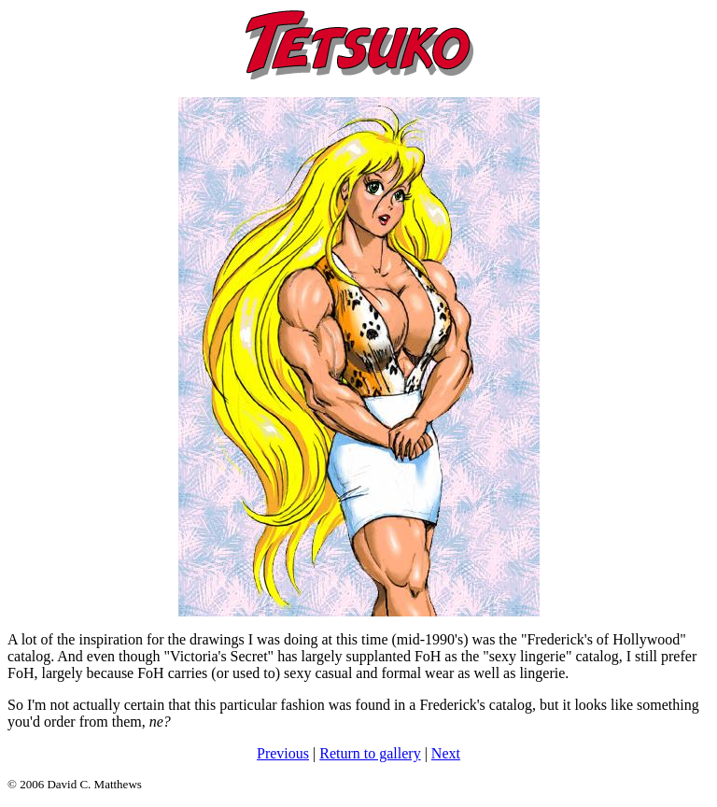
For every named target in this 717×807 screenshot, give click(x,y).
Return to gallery (369, 753)
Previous (283, 753)
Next (445, 753)
